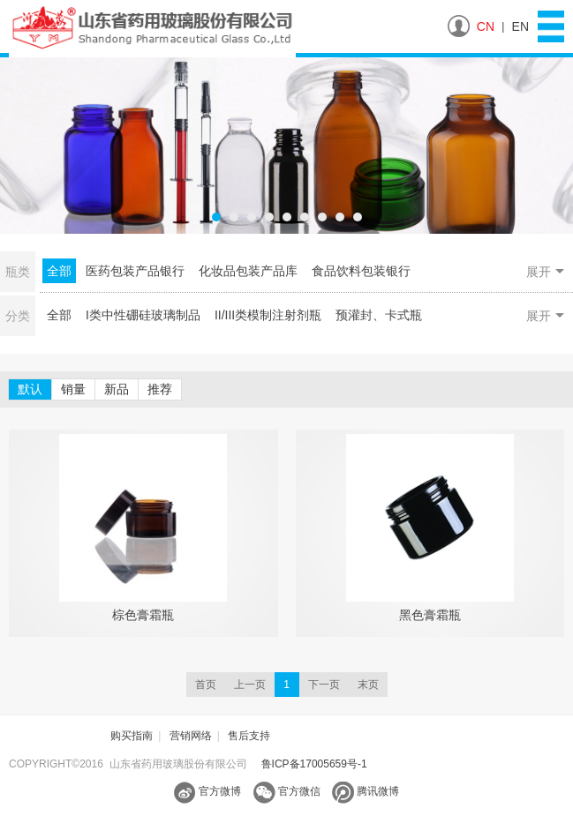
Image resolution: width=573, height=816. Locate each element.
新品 (116, 389)
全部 (59, 271)
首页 (205, 684)
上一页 (250, 684)
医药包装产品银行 (135, 271)
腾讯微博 (365, 793)
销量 (73, 389)
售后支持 (249, 736)
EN (520, 26)
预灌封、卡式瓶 (379, 315)
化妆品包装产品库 (248, 271)
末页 (368, 684)
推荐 (159, 389)
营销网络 (191, 736)
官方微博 (207, 793)
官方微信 (286, 793)
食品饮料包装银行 (361, 271)
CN (485, 26)
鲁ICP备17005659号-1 (314, 764)
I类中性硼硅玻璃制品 (143, 315)
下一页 (324, 684)
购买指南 (131, 736)
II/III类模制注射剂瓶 (268, 315)
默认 (30, 389)
